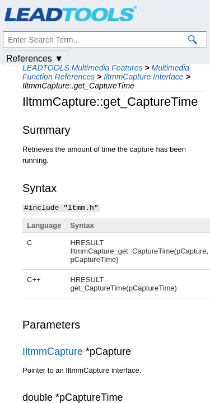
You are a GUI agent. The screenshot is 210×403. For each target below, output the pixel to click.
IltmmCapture (52, 351)
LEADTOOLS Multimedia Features (82, 67)
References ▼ (34, 58)
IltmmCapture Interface (143, 76)
